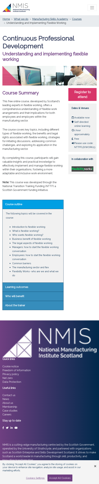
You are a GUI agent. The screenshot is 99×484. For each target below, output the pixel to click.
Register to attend (82, 94)
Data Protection (11, 381)
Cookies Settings (35, 478)
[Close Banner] (95, 466)
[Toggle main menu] (92, 7)
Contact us (8, 395)
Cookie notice (10, 366)
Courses (77, 19)
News (5, 399)
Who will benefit (14, 296)
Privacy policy (10, 374)
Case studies (9, 410)
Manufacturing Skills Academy (50, 19)
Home (6, 19)
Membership (9, 406)
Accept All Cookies (60, 478)
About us (7, 402)
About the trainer (15, 305)
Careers (6, 414)
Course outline (13, 204)
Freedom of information (16, 370)
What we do (21, 19)
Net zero (7, 378)
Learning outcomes (16, 287)
